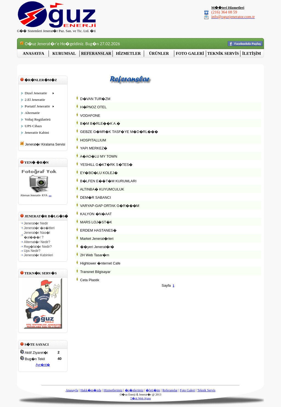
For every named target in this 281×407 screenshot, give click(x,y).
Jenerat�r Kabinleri (38, 255)
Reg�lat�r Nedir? (38, 247)
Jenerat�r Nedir (36, 223)
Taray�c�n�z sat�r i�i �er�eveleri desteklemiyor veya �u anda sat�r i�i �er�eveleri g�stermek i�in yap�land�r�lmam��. (42, 183)
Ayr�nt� (43, 365)
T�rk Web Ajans (140, 398)
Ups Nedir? (32, 251)
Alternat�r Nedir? (37, 242)
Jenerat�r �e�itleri (39, 228)
